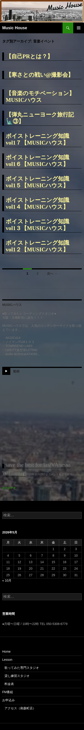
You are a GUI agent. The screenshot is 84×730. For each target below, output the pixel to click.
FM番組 (7, 692)
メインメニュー (78, 27)
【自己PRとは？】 (29, 56)
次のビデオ (10, 488)
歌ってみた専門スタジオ (21, 668)
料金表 (9, 684)
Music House (14, 28)
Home (6, 651)
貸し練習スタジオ (17, 676)
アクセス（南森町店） (20, 708)
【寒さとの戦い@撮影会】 (39, 75)
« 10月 (6, 580)
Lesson (7, 659)
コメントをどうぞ (58, 474)
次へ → (52, 273)
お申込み (8, 700)
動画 (16, 371)
